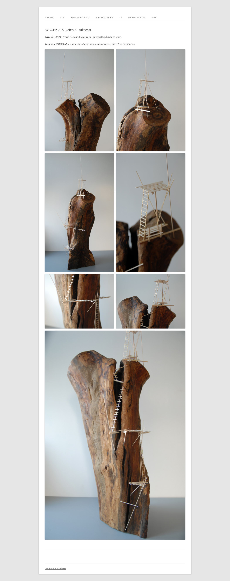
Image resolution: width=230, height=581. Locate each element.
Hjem (62, 17)
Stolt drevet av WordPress (55, 568)
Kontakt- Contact (104, 17)
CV (121, 17)
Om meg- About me (137, 17)
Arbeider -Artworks (80, 17)
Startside (49, 17)
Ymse (154, 17)
